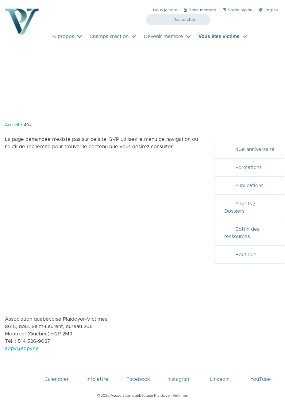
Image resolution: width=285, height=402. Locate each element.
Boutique (240, 254)
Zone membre (199, 9)
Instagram (179, 369)
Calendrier (56, 369)
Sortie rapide (237, 9)
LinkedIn (219, 369)
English (268, 9)
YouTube (260, 369)
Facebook (138, 369)
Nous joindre (165, 10)
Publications (244, 185)
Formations (243, 167)
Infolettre (97, 369)
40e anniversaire (249, 149)
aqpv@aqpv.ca (22, 348)
